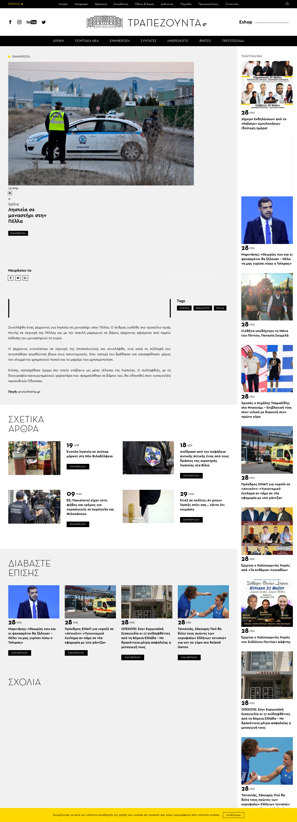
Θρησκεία (101, 4)
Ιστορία (63, 4)
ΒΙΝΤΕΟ (205, 41)
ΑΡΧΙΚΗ (58, 41)
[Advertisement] (89, 308)
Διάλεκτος (167, 4)
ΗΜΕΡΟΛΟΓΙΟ (177, 41)
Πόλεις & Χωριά (144, 4)
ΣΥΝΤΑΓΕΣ (148, 41)
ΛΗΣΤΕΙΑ (184, 308)
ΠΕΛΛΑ (220, 308)
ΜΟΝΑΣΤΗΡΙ (203, 308)
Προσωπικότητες (209, 4)
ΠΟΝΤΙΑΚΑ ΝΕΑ (87, 41)
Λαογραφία (81, 4)
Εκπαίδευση (121, 4)
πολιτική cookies (208, 815)
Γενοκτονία (232, 4)
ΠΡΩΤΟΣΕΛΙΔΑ (233, 41)
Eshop (245, 22)
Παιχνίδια (186, 4)
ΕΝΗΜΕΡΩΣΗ (120, 41)
